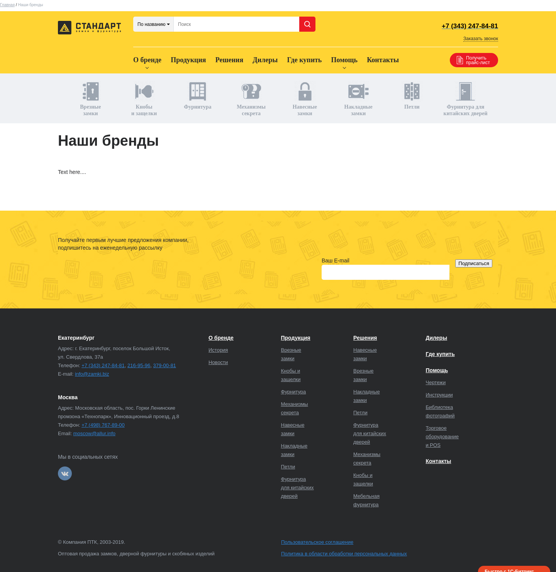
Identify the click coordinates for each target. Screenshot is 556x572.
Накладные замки (358, 98)
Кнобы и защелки (144, 98)
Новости (218, 362)
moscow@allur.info (94, 433)
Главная (7, 5)
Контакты (383, 60)
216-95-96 (138, 365)
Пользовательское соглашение (317, 542)
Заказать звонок (480, 38)
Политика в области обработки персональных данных (344, 554)
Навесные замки (305, 98)
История (218, 350)
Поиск (307, 24)
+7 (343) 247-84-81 (103, 365)
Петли (411, 95)
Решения (229, 60)
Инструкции (439, 395)
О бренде (147, 60)
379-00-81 (164, 365)
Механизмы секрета (251, 98)
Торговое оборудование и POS (442, 436)
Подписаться (473, 263)
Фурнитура (197, 95)
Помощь (344, 60)
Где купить (304, 60)
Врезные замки (90, 98)
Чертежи (436, 382)
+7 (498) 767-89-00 (103, 425)
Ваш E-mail (335, 260)
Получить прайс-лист (478, 60)
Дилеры (265, 60)
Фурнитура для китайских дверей (466, 98)
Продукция (188, 60)
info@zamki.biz (92, 374)
